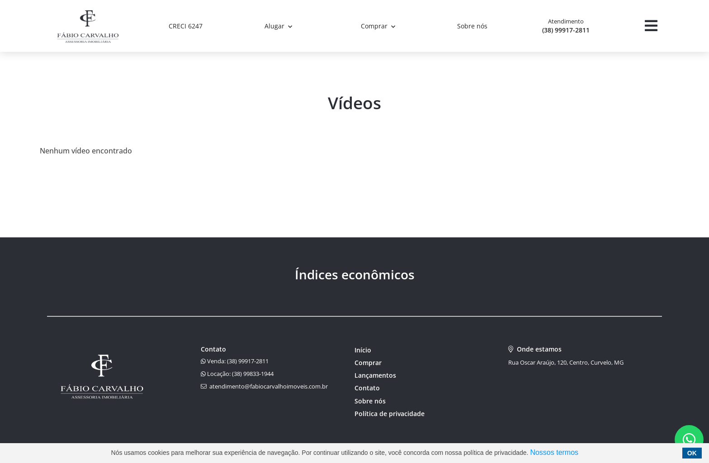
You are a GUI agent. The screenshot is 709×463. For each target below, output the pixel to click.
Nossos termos (554, 452)
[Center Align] (651, 26)
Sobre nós (472, 26)
